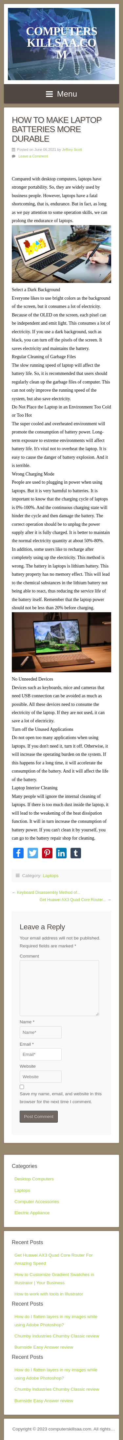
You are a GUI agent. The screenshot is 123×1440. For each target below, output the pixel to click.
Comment (29, 956)
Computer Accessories (36, 1201)
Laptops (50, 875)
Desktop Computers (34, 1178)
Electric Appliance (32, 1212)
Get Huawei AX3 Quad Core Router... (73, 899)
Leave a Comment (33, 156)
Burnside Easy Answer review (43, 1347)
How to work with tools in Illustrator (48, 1293)
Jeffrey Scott (72, 149)
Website (28, 1066)
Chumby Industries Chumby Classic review (56, 1336)
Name (27, 1021)
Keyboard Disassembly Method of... (48, 892)
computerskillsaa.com (61, 43)
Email (27, 1044)
